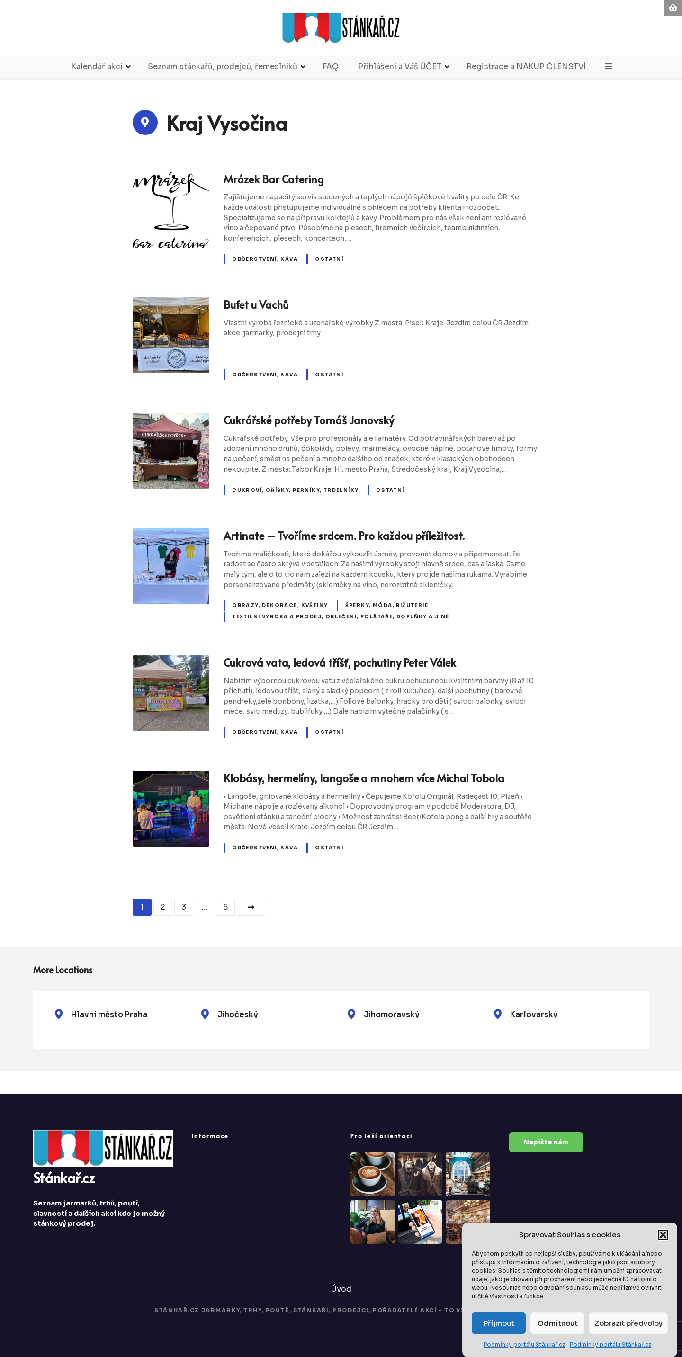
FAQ (331, 66)
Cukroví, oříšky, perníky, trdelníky (295, 490)
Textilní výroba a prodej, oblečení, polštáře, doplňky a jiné (340, 617)
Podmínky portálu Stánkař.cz (524, 1345)
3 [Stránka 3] (183, 907)
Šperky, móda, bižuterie (386, 605)
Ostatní (329, 259)
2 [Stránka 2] (163, 907)
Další (251, 907)
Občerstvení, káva (265, 259)
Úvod (341, 1289)
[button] (663, 1236)
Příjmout (499, 1323)
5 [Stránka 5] (225, 907)
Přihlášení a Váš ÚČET (399, 66)
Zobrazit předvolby (628, 1323)
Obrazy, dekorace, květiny (280, 605)
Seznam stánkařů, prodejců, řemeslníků (222, 66)
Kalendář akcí (97, 66)
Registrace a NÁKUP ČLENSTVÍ (526, 66)
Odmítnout (558, 1323)
